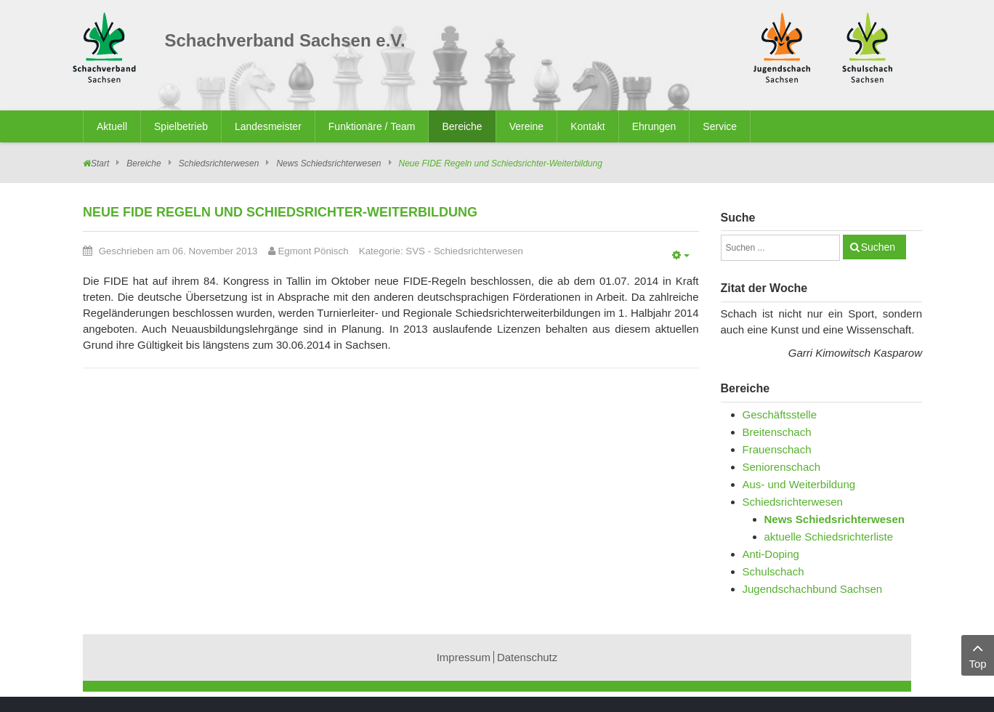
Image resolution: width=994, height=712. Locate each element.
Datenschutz (527, 657)
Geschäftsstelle (780, 414)
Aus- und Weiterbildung (799, 484)
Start (100, 163)
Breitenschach (777, 432)
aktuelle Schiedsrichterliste (829, 536)
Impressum (463, 657)
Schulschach (773, 571)
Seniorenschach (782, 467)
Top (977, 654)
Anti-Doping (771, 554)
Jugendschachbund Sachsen (813, 589)
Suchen (878, 247)
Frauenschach (777, 449)
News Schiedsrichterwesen (328, 163)
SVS (415, 251)
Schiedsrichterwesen (219, 163)
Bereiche (143, 163)
